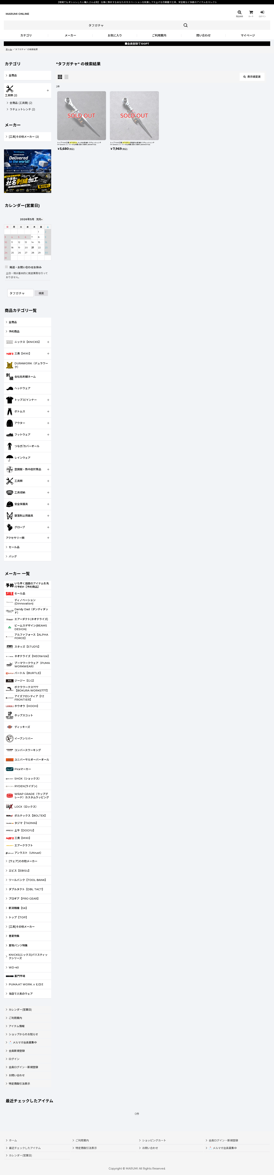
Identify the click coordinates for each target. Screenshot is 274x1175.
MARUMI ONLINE (17, 14)
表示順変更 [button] (252, 76)
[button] (239, 14)
